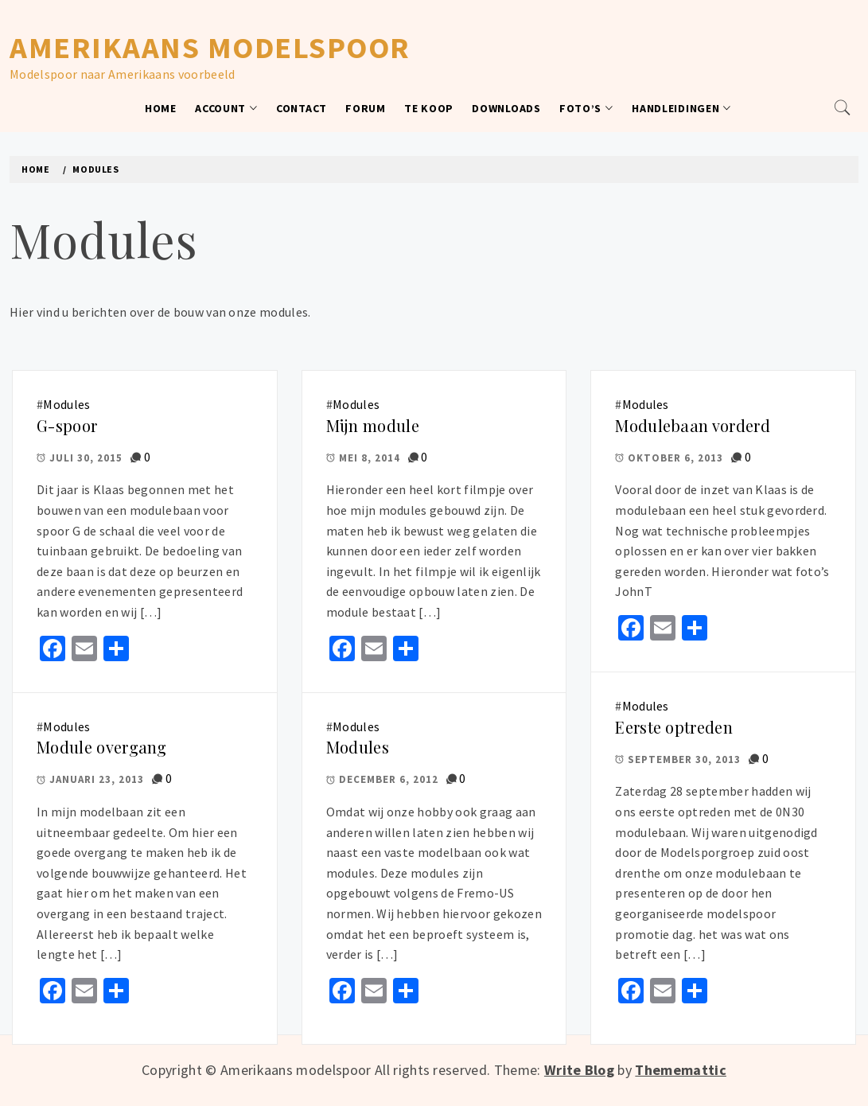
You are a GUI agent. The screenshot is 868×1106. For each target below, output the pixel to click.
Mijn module (372, 425)
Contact (301, 108)
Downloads (506, 108)
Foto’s (586, 108)
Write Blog (579, 1070)
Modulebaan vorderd (692, 425)
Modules (66, 404)
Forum (365, 108)
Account (226, 108)
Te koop (428, 108)
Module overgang (102, 746)
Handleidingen (681, 108)
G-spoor (67, 425)
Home (161, 108)
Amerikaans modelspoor (210, 47)
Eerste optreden (674, 727)
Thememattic (680, 1070)
